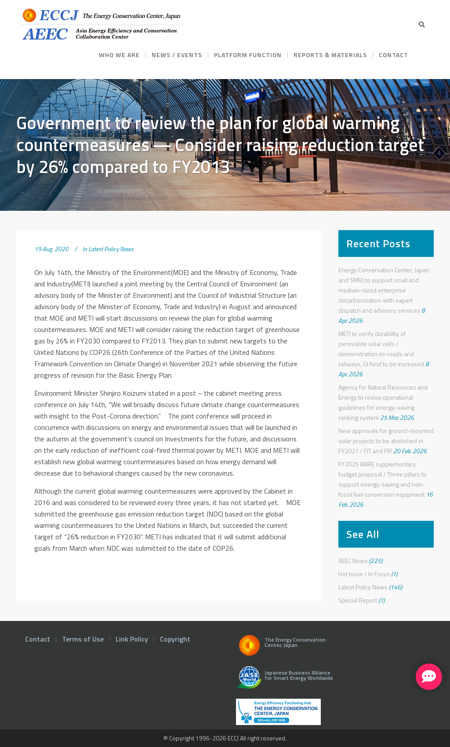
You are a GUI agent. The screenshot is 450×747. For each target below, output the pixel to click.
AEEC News (353, 560)
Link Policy (132, 639)
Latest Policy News (111, 248)
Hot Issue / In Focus (364, 573)
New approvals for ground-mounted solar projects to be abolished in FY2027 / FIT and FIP (386, 440)
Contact (37, 639)
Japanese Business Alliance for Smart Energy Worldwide (283, 680)
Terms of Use (83, 639)
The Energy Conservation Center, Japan (281, 647)
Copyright (175, 639)
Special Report (357, 600)
